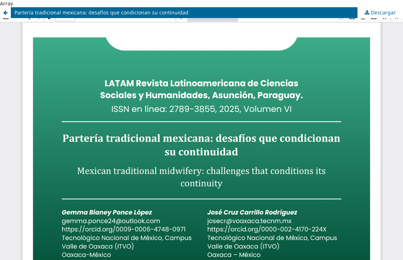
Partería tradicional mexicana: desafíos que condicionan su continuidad (101, 12)
